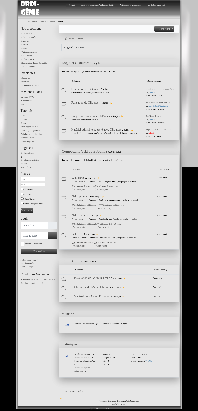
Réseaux (24, 44)
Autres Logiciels (28, 141)
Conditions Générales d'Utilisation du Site (97, 5)
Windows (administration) (31, 134)
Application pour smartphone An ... (160, 89)
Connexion (39, 251)
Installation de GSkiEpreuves (86, 205)
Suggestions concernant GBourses (91, 116)
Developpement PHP (29, 127)
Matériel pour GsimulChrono (91, 296)
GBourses (27, 194)
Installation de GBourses (85, 89)
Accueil (72, 5)
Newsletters (28, 189)
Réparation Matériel (29, 37)
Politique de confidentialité (130, 5)
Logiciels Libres (27, 153)
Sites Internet (26, 33)
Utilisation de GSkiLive (106, 242)
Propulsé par (116, 404)
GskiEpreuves (80, 196)
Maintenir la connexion (33, 244)
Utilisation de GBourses (85, 102)
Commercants (27, 100)
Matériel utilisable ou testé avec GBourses (96, 129)
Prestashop (25, 123)
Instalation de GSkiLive (84, 242)
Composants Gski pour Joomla (84, 151)
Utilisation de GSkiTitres (108, 186)
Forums (24, 163)
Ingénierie (25, 41)
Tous (23, 116)
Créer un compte (27, 266)
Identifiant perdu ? (28, 263)
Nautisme (25, 82)
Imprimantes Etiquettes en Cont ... (159, 129)
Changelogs (26, 167)
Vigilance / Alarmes (29, 52)
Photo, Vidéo (26, 55)
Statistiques (69, 344)
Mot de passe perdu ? (29, 260)
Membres (68, 314)
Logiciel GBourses (76, 63)
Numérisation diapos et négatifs (34, 63)
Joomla (24, 119)
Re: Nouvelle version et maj (157, 116)
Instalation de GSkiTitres (85, 186)
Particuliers (26, 104)
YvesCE (148, 361)
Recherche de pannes (29, 59)
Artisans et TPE (27, 97)
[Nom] (33, 179)
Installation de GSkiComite (86, 224)
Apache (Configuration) (31, 130)
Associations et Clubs (30, 85)
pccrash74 (152, 92)
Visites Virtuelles (28, 66)
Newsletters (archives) (156, 5)
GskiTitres (78, 177)
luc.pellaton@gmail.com (158, 106)
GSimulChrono (29, 199)
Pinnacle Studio (27, 138)
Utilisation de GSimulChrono (91, 287)
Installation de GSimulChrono (92, 278)
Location (25, 48)
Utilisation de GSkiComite (110, 224)
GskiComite (79, 215)
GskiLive (77, 234)
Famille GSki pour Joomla (33, 203)
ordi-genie (92, 408)
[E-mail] (33, 184)
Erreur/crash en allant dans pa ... (159, 102)
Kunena (124, 404)
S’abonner (26, 210)
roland (151, 133)
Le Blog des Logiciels (30, 160)
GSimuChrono (72, 261)
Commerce (25, 78)
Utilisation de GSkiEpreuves (112, 205)
